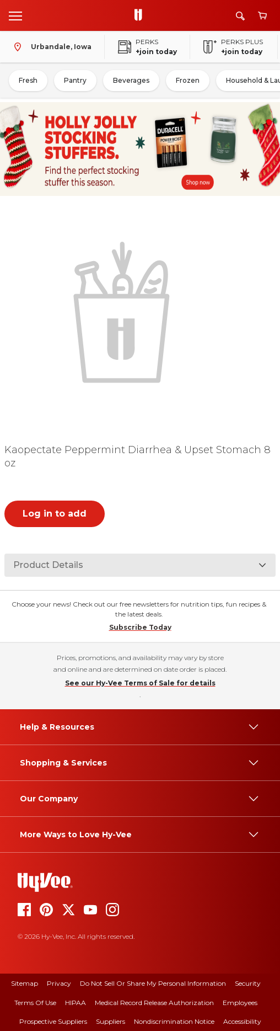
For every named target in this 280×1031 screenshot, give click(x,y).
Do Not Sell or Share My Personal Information (153, 983)
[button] (124, 310)
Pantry (75, 80)
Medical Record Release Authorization (154, 1002)
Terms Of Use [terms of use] (35, 1002)
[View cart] (262, 16)
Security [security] (248, 983)
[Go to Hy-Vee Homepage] (141, 15)
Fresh (28, 80)
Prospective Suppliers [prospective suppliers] (53, 1021)
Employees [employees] (240, 1002)
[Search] (240, 15)
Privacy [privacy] (59, 983)
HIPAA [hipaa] (75, 1002)
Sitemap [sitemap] (24, 983)
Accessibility (242, 1021)
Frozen (188, 80)
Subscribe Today (140, 627)
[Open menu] (15, 15)
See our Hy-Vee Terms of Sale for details (140, 683)
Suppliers (110, 1021)
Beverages (131, 80)
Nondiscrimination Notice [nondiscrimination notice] (174, 1021)
